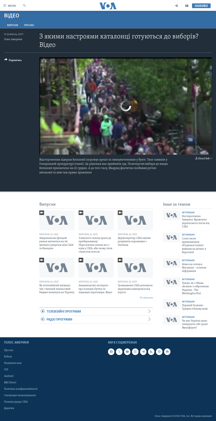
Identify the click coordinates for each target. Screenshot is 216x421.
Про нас (29, 25)
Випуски (12, 25)
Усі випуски (146, 298)
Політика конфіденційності (21, 389)
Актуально (188, 212)
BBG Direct (10, 382)
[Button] (13, 60)
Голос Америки (13, 39)
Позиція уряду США (16, 402)
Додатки (9, 408)
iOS (6, 369)
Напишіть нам (12, 363)
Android (9, 376)
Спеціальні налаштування (20, 395)
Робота (8, 356)
